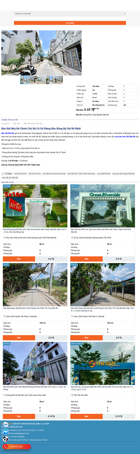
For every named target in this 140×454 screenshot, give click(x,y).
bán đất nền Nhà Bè (10, 178)
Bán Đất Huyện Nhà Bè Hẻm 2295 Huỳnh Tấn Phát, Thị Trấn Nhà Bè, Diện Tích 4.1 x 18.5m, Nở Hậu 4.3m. (102, 309)
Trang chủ (5, 123)
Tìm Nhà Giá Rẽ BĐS (17, 437)
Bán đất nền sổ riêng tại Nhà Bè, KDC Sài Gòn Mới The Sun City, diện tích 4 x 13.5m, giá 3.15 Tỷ (102, 388)
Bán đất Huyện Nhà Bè (33, 123)
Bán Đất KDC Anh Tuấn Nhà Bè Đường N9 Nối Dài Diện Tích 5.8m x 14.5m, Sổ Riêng (34, 388)
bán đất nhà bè (21, 174)
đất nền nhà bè (35, 174)
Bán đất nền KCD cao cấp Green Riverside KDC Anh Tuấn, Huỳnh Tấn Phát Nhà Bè (101, 230)
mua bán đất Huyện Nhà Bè (123, 174)
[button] (79, 33)
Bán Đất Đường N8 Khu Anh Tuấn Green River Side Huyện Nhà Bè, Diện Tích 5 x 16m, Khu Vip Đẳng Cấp (34, 230)
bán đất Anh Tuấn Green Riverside (81, 174)
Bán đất (16, 123)
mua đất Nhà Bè (103, 174)
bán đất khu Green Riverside (54, 174)
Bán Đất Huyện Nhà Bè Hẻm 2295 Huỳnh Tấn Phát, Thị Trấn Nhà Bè (30, 308)
